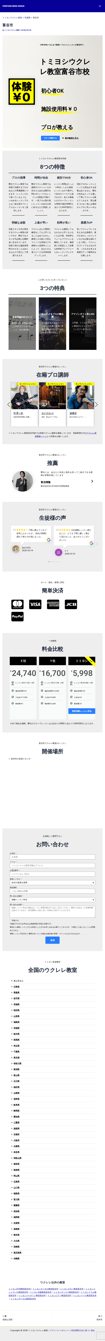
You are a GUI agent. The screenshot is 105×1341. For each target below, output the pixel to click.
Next (97, 544)
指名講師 (13, 887)
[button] (13, 481)
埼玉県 (16, 1046)
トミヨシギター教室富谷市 (72, 1289)
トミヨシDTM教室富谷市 (20, 1289)
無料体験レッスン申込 (82, 711)
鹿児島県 (17, 1253)
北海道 (16, 987)
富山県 (16, 1075)
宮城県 (16, 1004)
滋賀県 (16, 1128)
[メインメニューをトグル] (100, 6)
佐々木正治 (48, 413)
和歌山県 (17, 1158)
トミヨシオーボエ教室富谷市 (45, 1289)
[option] (24, 404)
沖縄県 (16, 1258)
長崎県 (16, 1229)
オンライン (18, 981)
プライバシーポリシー (59, 1330)
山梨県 (16, 1093)
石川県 (16, 1081)
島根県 (16, 1170)
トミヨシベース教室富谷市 (84, 1295)
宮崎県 (16, 1247)
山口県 (16, 1187)
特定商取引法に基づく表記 (83, 1330)
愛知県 (16, 1117)
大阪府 (16, 1140)
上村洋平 (18, 413)
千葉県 (16, 1051)
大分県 (16, 1241)
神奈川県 (17, 1063)
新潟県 (16, 1069)
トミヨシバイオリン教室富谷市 (32, 1295)
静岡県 (16, 1111)
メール (12, 862)
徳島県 (16, 1193)
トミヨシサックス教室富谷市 (66, 1292)
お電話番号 (14, 870)
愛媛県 (16, 1205)
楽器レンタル (15, 879)
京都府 (16, 1134)
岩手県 (16, 998)
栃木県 (16, 1034)
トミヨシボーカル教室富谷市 (23, 1299)
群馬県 (16, 1040)
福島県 (16, 1022)
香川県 (16, 1199)
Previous (8, 544)
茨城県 (16, 1028)
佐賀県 (16, 1223)
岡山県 (16, 1176)
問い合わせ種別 (16, 896)
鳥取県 (16, 1164)
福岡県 (16, 1217)
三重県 (16, 1122)
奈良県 (16, 1152)
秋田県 (16, 1010)
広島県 (16, 1181)
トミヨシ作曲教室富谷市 (41, 1292)
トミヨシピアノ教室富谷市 (59, 1295)
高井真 (73, 413)
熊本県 (16, 1235)
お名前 (12, 853)
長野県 (16, 1099)
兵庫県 (16, 1146)
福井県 (16, 1087)
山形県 (16, 1016)
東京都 (16, 1057)
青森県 (16, 992)
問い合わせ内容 (16, 905)
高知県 (16, 1211)
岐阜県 (16, 1105)
